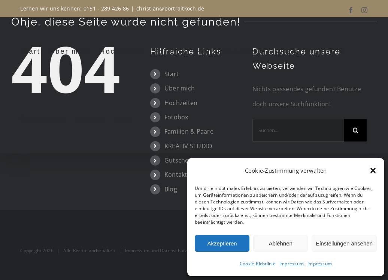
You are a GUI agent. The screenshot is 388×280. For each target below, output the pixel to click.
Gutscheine (180, 160)
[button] (373, 170)
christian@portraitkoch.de (170, 8)
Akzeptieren (222, 243)
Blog (170, 189)
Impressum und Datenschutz (156, 250)
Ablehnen (280, 243)
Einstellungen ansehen (344, 243)
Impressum (291, 263)
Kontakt (175, 174)
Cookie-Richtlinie (258, 263)
